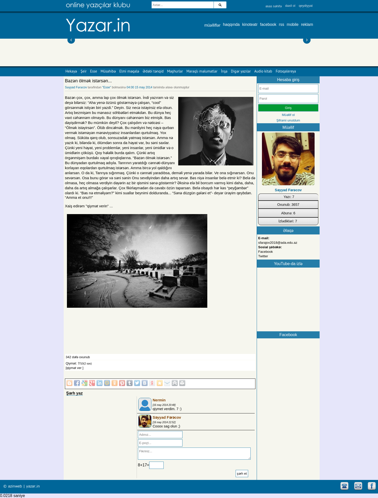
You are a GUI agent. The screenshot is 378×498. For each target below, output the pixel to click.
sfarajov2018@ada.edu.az (277, 242)
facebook (268, 24)
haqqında (231, 24)
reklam (307, 24)
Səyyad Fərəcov (76, 87)
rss (281, 24)
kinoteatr (249, 24)
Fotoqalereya (286, 71)
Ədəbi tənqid (153, 71)
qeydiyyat (306, 6)
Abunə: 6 (288, 213)
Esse (93, 71)
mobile (293, 24)
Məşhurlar (175, 71)
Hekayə (71, 71)
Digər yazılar (241, 71)
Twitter (263, 256)
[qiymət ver (73, 368)
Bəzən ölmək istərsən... (88, 80)
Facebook (265, 252)
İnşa (224, 71)
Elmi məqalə (129, 71)
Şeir (83, 71)
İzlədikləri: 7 (287, 221)
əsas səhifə (273, 6)
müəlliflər (212, 25)
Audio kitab (263, 71)
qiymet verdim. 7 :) (167, 409)
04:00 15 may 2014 (139, 87)
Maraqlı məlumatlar (202, 71)
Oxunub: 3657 (288, 205)
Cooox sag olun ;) (166, 426)
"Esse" (106, 87)
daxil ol (290, 6)
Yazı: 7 (289, 197)
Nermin (159, 400)
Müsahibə (108, 71)
